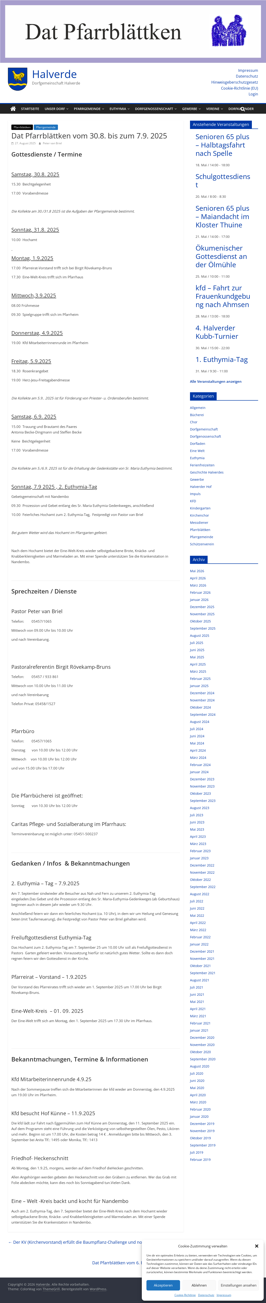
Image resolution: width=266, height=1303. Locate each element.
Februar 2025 (200, 678)
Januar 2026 (199, 599)
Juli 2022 (196, 901)
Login (253, 94)
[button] (256, 1246)
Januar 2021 (199, 1030)
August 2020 (199, 1066)
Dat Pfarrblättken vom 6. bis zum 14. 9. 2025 (138, 1262)
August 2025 (199, 635)
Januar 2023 (199, 858)
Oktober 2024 (200, 707)
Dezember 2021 (202, 951)
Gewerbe (189, 109)
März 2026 (198, 585)
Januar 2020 (199, 1116)
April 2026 (198, 578)
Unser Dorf (55, 109)
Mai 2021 (197, 1001)
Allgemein (198, 407)
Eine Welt (197, 451)
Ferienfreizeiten (202, 465)
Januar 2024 (199, 772)
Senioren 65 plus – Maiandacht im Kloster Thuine (222, 216)
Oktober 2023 (200, 793)
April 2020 (198, 1095)
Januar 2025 (199, 686)
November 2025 (202, 614)
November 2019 (202, 1131)
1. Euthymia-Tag (222, 359)
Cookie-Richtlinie (185, 1295)
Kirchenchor (199, 515)
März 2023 (198, 843)
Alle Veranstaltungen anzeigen (216, 381)
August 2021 (199, 980)
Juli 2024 (196, 729)
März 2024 (198, 757)
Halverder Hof (201, 486)
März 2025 (198, 671)
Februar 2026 (200, 592)
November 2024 (202, 700)
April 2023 (198, 836)
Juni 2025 (197, 650)
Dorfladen (197, 443)
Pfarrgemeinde (87, 109)
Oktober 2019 (200, 1138)
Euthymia (118, 109)
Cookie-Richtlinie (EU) (239, 88)
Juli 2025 (196, 643)
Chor (193, 422)
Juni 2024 (197, 736)
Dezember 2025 (202, 607)
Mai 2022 (197, 915)
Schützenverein (202, 544)
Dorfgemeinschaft (204, 429)
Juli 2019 (196, 1152)
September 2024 (202, 714)
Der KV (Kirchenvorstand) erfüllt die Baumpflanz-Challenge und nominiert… (83, 1242)
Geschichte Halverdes (207, 472)
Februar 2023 (200, 851)
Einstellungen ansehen (238, 1285)
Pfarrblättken (22, 127)
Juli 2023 (196, 815)
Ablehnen (199, 1285)
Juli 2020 (196, 1073)
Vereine (212, 109)
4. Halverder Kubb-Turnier (217, 332)
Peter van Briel (52, 143)
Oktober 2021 (200, 966)
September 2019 (202, 1145)
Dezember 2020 (202, 1037)
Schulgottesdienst (223, 180)
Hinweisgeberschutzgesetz (234, 82)
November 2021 (202, 958)
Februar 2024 (200, 765)
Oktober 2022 (200, 879)
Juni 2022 (197, 908)
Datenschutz (206, 1295)
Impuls (195, 494)
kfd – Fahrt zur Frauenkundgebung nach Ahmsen (223, 296)
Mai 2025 (197, 657)
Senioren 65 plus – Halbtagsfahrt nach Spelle (222, 145)
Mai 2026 (197, 571)
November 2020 (202, 1044)
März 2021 (198, 1016)
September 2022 (202, 887)
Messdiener (199, 522)
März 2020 (198, 1102)
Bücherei (197, 415)
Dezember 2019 (202, 1123)
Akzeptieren (163, 1285)
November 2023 (202, 786)
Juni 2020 (197, 1080)
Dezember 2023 (202, 779)
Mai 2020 (197, 1088)
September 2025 (202, 628)
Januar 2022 (199, 944)
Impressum (224, 1295)
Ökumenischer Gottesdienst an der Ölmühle (221, 256)
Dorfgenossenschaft (154, 109)
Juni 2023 (197, 822)
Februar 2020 (200, 1109)
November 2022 (202, 872)
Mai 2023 (197, 829)
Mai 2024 (197, 743)
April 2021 (198, 1009)
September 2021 (202, 973)
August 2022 (199, 894)
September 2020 (202, 1059)
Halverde (54, 74)
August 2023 (199, 808)
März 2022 (198, 930)
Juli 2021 (196, 987)
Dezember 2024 (202, 693)
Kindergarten (200, 508)
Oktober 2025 (200, 621)
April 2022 (198, 922)
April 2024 (198, 750)
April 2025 (198, 664)
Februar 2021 (200, 1023)
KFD (193, 501)
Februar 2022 (200, 937)
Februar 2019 (200, 1159)
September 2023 (202, 800)
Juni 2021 (197, 994)
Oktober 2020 (200, 1052)
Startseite (30, 109)
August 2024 (199, 721)
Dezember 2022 (202, 865)
